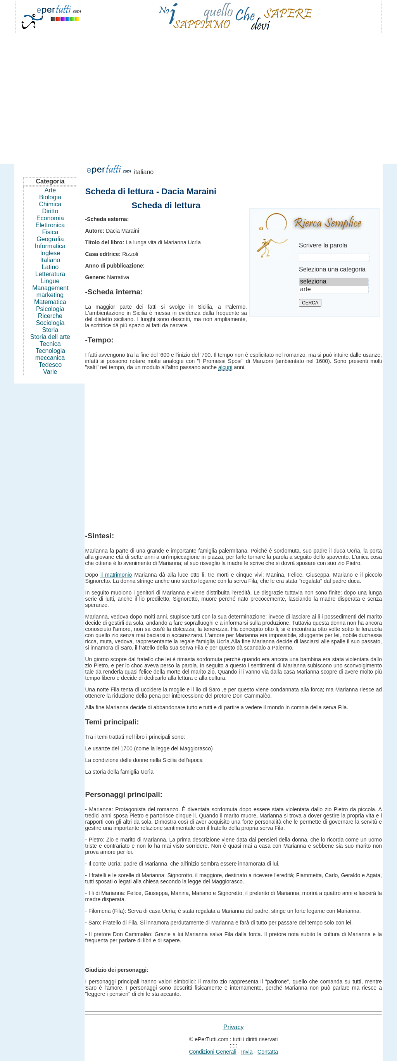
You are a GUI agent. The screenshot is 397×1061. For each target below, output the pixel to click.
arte (333, 290)
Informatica (50, 246)
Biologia (50, 197)
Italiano (50, 260)
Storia (50, 330)
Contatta (267, 1052)
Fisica (50, 232)
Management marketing (50, 291)
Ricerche (50, 316)
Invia (247, 1052)
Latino (50, 267)
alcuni (225, 367)
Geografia (50, 239)
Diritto (50, 211)
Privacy (233, 1027)
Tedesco (50, 364)
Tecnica (50, 343)
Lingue (50, 281)
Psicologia (50, 309)
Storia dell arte (50, 337)
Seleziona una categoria (332, 269)
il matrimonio (116, 575)
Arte (50, 190)
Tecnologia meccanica (50, 354)
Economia (50, 218)
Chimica (50, 204)
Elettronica (50, 225)
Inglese (50, 253)
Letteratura (50, 274)
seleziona (333, 282)
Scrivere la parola (323, 245)
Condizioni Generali (212, 1052)
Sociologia (50, 323)
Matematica (50, 302)
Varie (50, 371)
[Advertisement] (198, 94)
